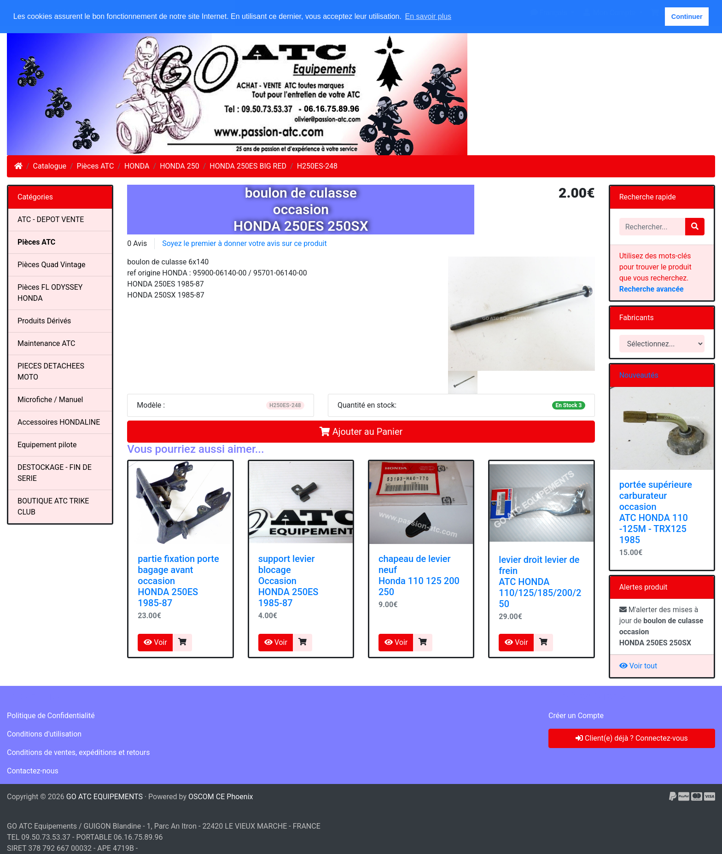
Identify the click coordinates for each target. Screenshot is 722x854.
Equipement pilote (46, 444)
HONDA (137, 166)
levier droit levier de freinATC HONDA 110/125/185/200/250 (540, 581)
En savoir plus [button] (428, 16)
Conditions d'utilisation (44, 734)
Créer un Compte (576, 715)
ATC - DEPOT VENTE (50, 219)
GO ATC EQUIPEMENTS (104, 796)
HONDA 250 (179, 166)
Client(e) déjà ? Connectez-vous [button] (632, 738)
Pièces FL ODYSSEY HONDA (49, 293)
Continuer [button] (687, 16)
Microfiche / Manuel (50, 399)
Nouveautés (638, 375)
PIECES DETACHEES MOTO (50, 371)
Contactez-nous (32, 770)
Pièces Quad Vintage (51, 264)
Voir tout (638, 665)
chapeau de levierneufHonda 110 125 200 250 (419, 575)
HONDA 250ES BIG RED (248, 166)
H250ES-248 (317, 166)
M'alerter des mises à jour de (661, 626)
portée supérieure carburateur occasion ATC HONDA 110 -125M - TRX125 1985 (655, 512)
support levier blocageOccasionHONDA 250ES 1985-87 (288, 580)
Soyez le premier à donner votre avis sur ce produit (244, 243)
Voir (155, 642)
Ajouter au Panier (361, 431)
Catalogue (49, 166)
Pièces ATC (95, 166)
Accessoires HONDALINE (58, 422)
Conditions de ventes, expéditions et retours (78, 752)
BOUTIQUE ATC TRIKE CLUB (53, 506)
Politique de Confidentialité (51, 715)
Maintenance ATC (46, 343)
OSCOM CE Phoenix (220, 796)
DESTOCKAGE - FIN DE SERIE (54, 473)
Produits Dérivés (44, 320)
